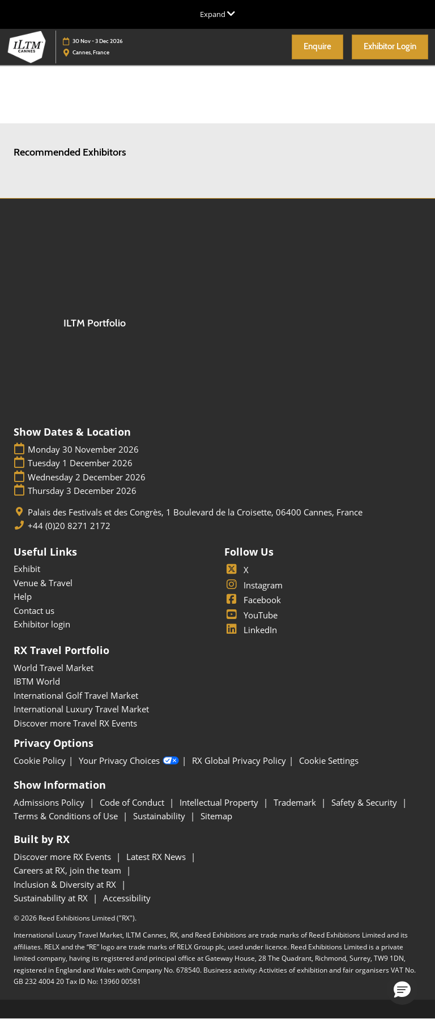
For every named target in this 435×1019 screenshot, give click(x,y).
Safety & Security (365, 802)
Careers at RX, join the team (68, 870)
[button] (317, 47)
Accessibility (127, 898)
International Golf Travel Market (76, 695)
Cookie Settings (329, 760)
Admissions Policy (50, 802)
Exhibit (27, 568)
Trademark (296, 802)
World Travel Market (53, 667)
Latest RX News (157, 856)
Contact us (34, 610)
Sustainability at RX (52, 898)
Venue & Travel (43, 582)
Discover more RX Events (63, 856)
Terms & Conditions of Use (67, 816)
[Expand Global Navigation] (217, 14)
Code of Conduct (133, 802)
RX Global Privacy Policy (239, 760)
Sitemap (216, 816)
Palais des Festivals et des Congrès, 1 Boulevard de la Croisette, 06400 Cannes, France (195, 512)
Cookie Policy (40, 760)
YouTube (251, 615)
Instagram (253, 585)
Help (23, 596)
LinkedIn (250, 629)
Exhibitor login (42, 624)
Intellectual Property (220, 802)
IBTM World (37, 681)
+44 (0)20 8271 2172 (69, 526)
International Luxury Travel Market (81, 709)
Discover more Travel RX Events (75, 723)
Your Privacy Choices (129, 761)
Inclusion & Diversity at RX (66, 884)
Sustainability (160, 816)
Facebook (252, 599)
